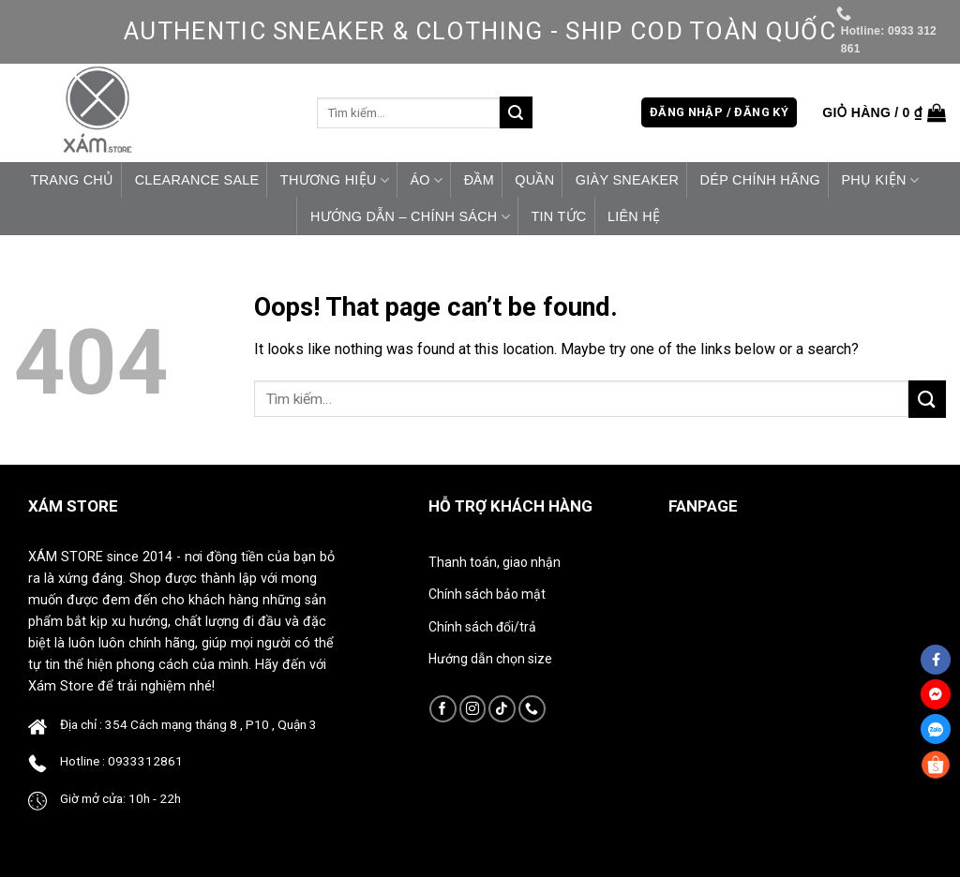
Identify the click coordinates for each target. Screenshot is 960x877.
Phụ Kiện (880, 180)
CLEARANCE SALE (197, 179)
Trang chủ (72, 179)
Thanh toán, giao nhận (494, 562)
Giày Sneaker (627, 179)
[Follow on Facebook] (443, 708)
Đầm (479, 179)
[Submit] (516, 112)
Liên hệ (634, 216)
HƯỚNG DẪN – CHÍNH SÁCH (410, 217)
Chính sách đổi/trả (482, 626)
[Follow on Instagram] (473, 708)
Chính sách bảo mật (487, 594)
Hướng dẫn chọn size (490, 658)
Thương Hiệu (334, 180)
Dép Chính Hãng (760, 179)
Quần (534, 179)
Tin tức (558, 216)
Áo (426, 180)
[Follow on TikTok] (502, 708)
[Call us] (532, 708)
